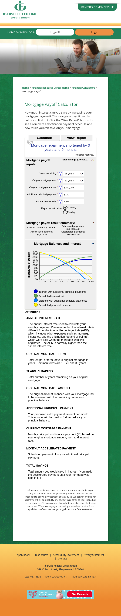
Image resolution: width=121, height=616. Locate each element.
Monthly (71, 212)
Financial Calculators (83, 87)
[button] (60, 162)
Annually (71, 207)
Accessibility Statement (66, 555)
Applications (24, 555)
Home (25, 87)
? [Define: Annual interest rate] (60, 201)
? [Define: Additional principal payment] (60, 194)
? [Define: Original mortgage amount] (60, 187)
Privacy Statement (93, 555)
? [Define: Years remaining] (60, 173)
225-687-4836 (33, 576)
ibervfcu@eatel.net (55, 576)
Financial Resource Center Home (50, 87)
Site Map (63, 558)
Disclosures (41, 555)
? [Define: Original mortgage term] (60, 180)
